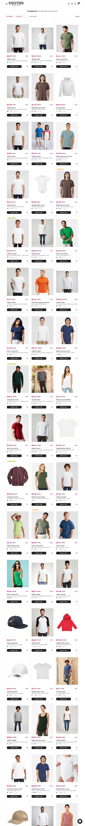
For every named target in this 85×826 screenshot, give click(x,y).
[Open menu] (7, 4)
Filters (9, 16)
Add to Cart (14, 66)
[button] (79, 821)
